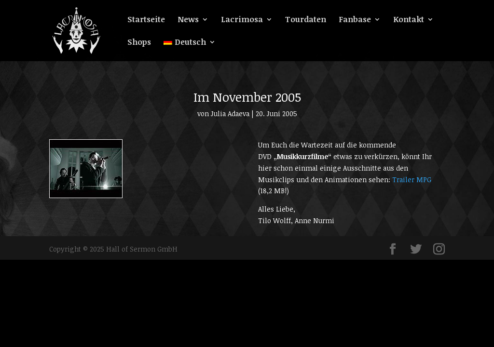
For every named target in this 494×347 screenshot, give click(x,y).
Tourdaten (305, 20)
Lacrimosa (242, 20)
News (188, 20)
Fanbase (355, 20)
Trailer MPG (411, 179)
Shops (139, 43)
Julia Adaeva (230, 113)
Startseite (146, 20)
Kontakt (408, 20)
